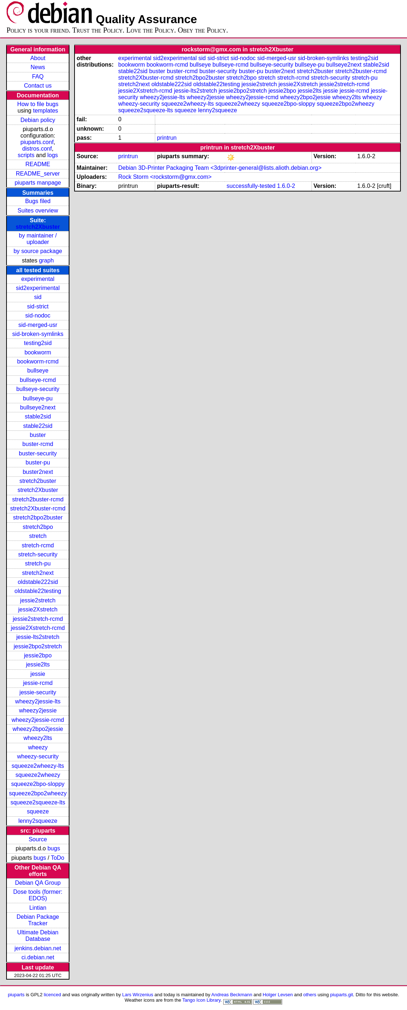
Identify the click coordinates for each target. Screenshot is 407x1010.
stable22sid (37, 426)
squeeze (38, 811)
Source (38, 839)
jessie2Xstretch (38, 609)
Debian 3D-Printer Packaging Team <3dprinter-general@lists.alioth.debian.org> (220, 168)
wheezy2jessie (38, 710)
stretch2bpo (38, 527)
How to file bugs (38, 104)
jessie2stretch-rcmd (38, 619)
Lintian (37, 908)
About (38, 58)
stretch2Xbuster (38, 227)
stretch (38, 536)
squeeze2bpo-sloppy (38, 784)
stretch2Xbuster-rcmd (37, 508)
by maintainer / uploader (38, 238)
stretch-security (37, 554)
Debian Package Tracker (38, 920)
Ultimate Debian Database (38, 935)
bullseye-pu (38, 398)
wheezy (37, 747)
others (309, 994)
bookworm (38, 352)
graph (46, 260)
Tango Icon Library (201, 1000)
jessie (37, 674)
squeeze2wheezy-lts (38, 766)
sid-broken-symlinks (37, 334)
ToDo (57, 858)
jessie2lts (38, 664)
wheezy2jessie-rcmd (38, 720)
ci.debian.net (37, 957)
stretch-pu (38, 563)
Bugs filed (37, 201)
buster (38, 435)
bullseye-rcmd (38, 380)
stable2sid (38, 416)
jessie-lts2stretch (37, 637)
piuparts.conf (37, 142)
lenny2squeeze (38, 821)
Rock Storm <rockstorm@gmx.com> (165, 177)
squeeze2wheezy (38, 775)
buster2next (38, 472)
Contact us (37, 86)
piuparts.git (341, 994)
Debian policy (38, 120)
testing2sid (38, 343)
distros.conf (37, 149)
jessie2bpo (38, 655)
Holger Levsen (278, 994)
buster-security (38, 453)
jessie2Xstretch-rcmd (38, 628)
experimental (38, 279)
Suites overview (38, 210)
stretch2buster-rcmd (37, 499)
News (38, 67)
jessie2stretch (38, 600)
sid (37, 297)
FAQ (38, 76)
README (37, 164)
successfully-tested (250, 186)
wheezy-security (38, 756)
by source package (37, 251)
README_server (38, 174)
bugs (53, 848)
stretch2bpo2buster (38, 517)
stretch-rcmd (38, 545)
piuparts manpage (37, 183)
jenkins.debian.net (37, 948)
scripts (26, 155)
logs (52, 155)
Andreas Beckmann (231, 994)
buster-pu (38, 462)
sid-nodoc (37, 315)
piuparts (16, 994)
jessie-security (38, 692)
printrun (167, 138)
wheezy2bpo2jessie (38, 729)
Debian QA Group (37, 883)
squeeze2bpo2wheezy (38, 793)
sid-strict (38, 306)
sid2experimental (38, 288)
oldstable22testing (37, 591)
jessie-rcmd (38, 683)
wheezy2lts (38, 738)
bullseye (37, 370)
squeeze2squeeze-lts (37, 802)
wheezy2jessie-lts (37, 701)
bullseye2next (38, 407)
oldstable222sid (38, 582)
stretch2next (38, 573)
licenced (52, 994)
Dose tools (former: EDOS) (38, 895)
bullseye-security (37, 389)
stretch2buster (38, 481)
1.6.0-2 (286, 186)
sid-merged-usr (38, 325)
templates (45, 111)
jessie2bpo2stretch (38, 646)
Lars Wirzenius (137, 994)
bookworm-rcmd (38, 361)
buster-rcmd (37, 444)
